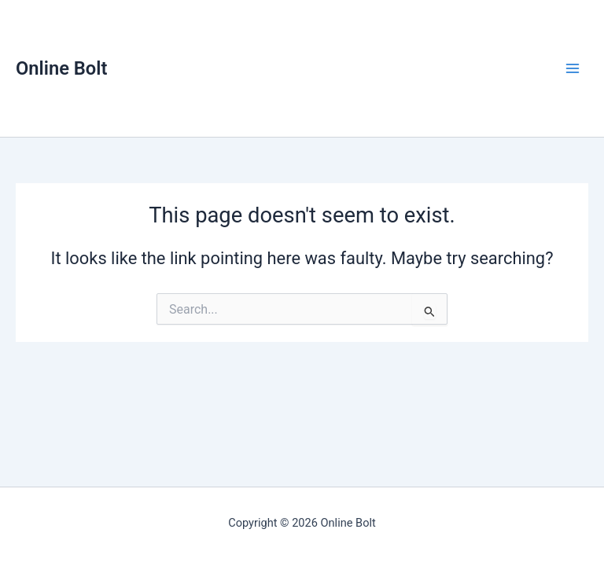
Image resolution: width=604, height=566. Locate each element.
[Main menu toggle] (572, 68)
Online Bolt (61, 68)
